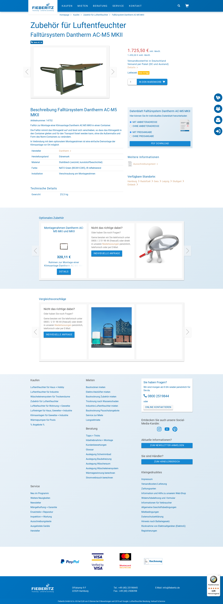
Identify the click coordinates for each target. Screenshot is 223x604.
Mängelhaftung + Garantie (43, 507)
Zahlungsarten (148, 488)
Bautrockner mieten (95, 387)
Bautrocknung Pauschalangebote (102, 410)
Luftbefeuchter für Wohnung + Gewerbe (50, 406)
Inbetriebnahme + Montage (99, 440)
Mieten (83, 6)
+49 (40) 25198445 (128, 587)
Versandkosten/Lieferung (154, 484)
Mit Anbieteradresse (143, 122)
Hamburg (134, 181)
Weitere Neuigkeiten (40, 498)
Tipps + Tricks (93, 435)
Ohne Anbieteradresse (144, 126)
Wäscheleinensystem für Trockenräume (50, 396)
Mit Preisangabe (141, 132)
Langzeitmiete (93, 420)
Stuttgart (178, 181)
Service (118, 6)
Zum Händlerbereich (167, 461)
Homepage (64, 15)
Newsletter (35, 502)
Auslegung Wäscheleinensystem (102, 468)
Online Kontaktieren (158, 407)
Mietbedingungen (150, 512)
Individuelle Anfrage (107, 253)
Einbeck (133, 184)
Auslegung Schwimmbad (98, 454)
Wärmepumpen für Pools (42, 420)
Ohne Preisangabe (142, 136)
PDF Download (160, 143)
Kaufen (67, 6)
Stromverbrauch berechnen (99, 477)
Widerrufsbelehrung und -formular (158, 498)
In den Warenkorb (152, 82)
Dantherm (65, 151)
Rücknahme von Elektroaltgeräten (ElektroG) (163, 526)
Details (133, 67)
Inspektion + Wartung (41, 516)
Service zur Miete (94, 415)
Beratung (100, 6)
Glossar (90, 449)
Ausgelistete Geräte (40, 526)
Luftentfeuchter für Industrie (44, 392)
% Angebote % (37, 424)
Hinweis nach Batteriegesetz (155, 521)
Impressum (147, 479)
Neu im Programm (39, 493)
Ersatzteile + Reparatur (41, 512)
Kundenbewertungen (96, 445)
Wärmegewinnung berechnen (100, 473)
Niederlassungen (110, 244)
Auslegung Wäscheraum (98, 463)
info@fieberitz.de (171, 587)
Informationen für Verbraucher (156, 502)
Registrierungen (149, 530)
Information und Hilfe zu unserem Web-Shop (163, 493)
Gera (158, 181)
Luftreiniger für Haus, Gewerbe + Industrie (51, 410)
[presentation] (26, 72)
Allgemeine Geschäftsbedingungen (158, 507)
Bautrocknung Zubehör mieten (101, 396)
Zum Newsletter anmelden (167, 445)
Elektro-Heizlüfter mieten (98, 392)
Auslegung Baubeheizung (99, 459)
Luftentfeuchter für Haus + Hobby (47, 387)
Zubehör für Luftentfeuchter (95, 15)
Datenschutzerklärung (152, 516)
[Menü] (218, 576)
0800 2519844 (158, 396)
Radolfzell (147, 181)
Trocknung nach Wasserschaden (102, 401)
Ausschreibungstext (145, 164)
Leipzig (167, 181)
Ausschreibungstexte (40, 521)
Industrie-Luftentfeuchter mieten (102, 406)
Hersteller (35, 530)
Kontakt (135, 6)
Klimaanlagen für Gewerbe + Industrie (49, 415)
